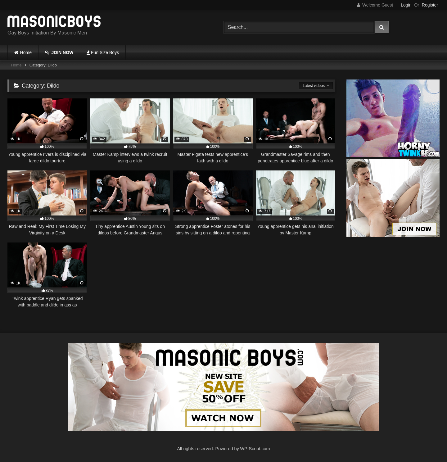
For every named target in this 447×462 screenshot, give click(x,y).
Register (430, 4)
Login (406, 4)
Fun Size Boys (103, 52)
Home (26, 52)
